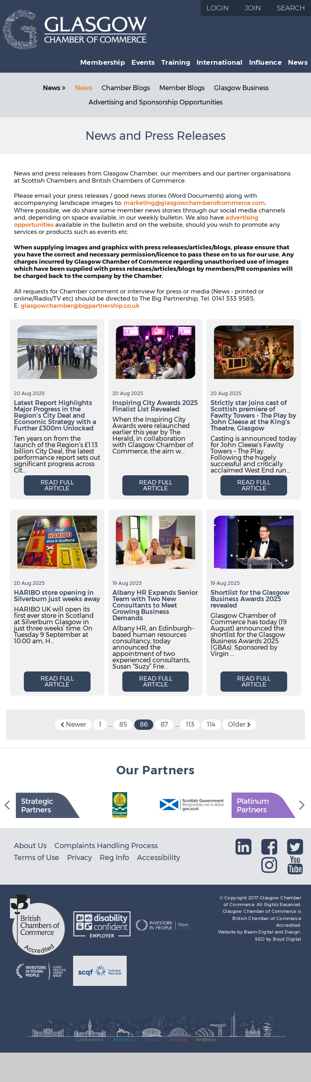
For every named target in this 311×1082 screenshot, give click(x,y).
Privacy (79, 857)
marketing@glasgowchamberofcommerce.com (194, 202)
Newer (73, 724)
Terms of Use (36, 857)
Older (239, 724)
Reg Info (114, 857)
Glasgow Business (241, 88)
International (219, 62)
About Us (30, 845)
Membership (102, 62)
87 (164, 724)
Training (175, 62)
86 (144, 724)
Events (143, 62)
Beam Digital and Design (272, 932)
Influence (265, 62)
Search (291, 8)
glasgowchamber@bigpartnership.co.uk (80, 305)
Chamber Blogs (126, 88)
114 (211, 724)
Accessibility (158, 857)
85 (123, 724)
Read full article (57, 485)
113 (190, 724)
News (297, 62)
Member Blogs (182, 88)
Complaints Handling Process (106, 845)
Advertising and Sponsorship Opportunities (155, 102)
